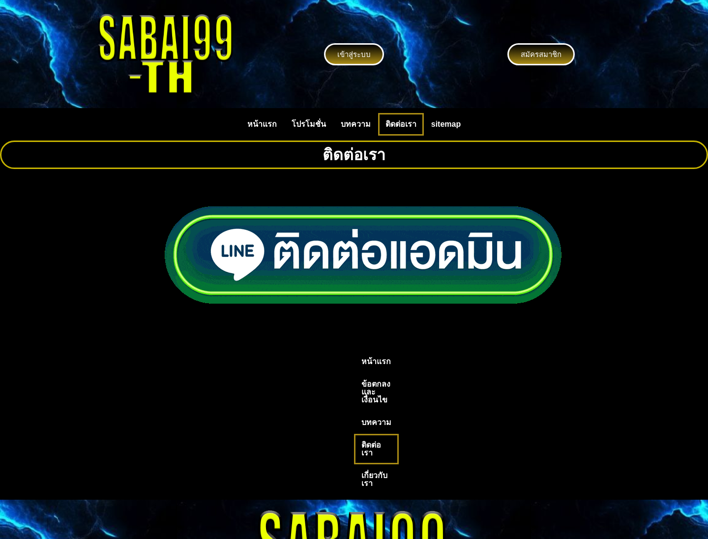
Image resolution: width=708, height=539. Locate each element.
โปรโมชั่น (309, 124)
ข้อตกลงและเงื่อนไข (305, 361)
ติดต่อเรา (400, 124)
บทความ (356, 124)
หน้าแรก (262, 124)
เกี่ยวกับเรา (463, 361)
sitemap (446, 124)
